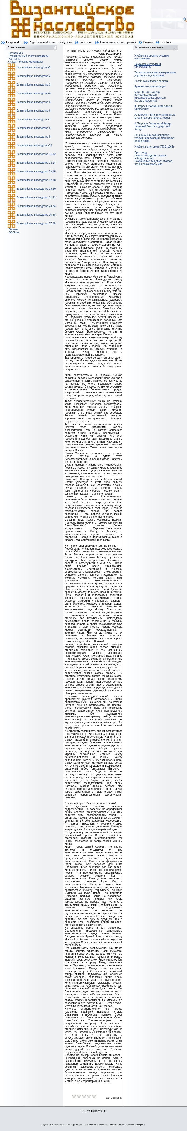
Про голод (140, 152)
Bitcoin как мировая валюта (151, 80)
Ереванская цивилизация (149, 86)
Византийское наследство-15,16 (36, 171)
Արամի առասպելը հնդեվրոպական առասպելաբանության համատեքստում (150, 96)
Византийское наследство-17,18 (36, 180)
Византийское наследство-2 (33, 75)
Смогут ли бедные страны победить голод (150, 157)
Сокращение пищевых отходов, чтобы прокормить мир (153, 162)
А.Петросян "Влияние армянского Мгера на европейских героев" (154, 116)
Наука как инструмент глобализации (147, 65)
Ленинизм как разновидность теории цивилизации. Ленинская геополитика (154, 138)
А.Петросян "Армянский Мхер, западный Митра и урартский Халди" (152, 126)
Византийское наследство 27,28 (35, 223)
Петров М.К (13, 42)
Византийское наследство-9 (33, 136)
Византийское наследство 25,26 (35, 214)
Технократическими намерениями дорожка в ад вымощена (155, 74)
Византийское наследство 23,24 (35, 206)
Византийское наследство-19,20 (36, 188)
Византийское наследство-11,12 (36, 154)
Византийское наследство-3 (33, 84)
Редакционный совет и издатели (50, 42)
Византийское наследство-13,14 (36, 162)
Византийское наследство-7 (33, 119)
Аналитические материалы (118, 42)
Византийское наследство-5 (33, 101)
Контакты (86, 42)
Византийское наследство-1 (33, 67)
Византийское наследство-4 (33, 93)
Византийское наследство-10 (34, 145)
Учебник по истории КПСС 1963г (154, 146)
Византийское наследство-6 (33, 110)
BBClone (166, 42)
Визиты (148, 42)
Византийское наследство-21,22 (36, 197)
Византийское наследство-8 (33, 128)
